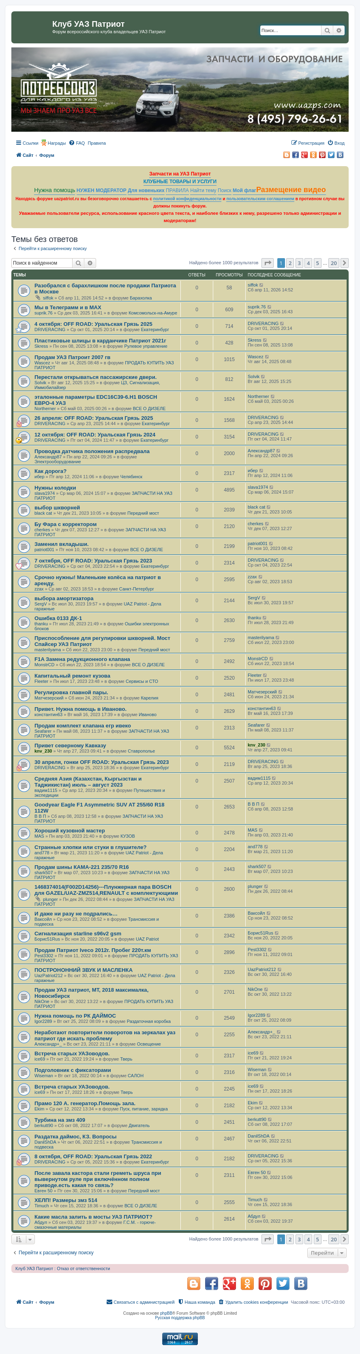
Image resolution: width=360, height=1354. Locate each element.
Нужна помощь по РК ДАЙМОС (75, 1016)
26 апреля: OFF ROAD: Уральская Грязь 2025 (93, 418)
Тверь (126, 1059)
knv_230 (43, 751)
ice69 (39, 1059)
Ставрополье (141, 751)
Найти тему (203, 190)
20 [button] (334, 263)
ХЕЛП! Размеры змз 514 (65, 1200)
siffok (48, 297)
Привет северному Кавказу (70, 745)
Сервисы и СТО (142, 681)
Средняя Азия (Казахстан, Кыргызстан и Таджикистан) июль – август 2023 (87, 782)
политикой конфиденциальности (187, 199)
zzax (39, 588)
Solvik (40, 382)
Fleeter (41, 681)
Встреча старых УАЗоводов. (72, 1053)
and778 (41, 852)
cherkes (42, 529)
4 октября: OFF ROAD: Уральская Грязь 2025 (93, 324)
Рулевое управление (145, 346)
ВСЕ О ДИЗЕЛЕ (149, 408)
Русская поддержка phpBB (180, 1317)
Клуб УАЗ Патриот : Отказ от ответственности (62, 1268)
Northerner (45, 408)
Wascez (42, 362)
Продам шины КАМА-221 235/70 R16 (81, 867)
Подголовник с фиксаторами (72, 1070)
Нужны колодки (55, 488)
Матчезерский (49, 697)
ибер (39, 476)
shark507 (43, 872)
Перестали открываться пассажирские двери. (95, 377)
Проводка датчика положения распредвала (92, 451)
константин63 (48, 714)
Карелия (149, 697)
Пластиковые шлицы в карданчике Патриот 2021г (100, 341)
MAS (39, 836)
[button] (267, 263)
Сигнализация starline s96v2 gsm (77, 933)
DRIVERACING (49, 329)
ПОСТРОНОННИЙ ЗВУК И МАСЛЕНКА (83, 970)
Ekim (39, 1108)
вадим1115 (45, 790)
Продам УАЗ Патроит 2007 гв (72, 357)
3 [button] (299, 263)
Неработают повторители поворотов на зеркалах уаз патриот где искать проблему (105, 1035)
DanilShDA (45, 1142)
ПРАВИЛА (177, 190)
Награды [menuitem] (57, 143)
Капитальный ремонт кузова (72, 676)
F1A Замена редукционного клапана (82, 659)
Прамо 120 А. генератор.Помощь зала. (84, 1103)
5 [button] (317, 263)
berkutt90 (43, 1125)
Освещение (149, 1044)
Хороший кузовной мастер (69, 831)
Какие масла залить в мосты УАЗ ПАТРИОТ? (93, 1217)
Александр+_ (48, 1044)
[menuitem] (77, 143)
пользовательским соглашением (260, 199)
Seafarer (42, 731)
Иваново (147, 714)
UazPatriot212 (48, 975)
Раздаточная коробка (149, 1021)
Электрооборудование (57, 461)
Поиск (224, 190)
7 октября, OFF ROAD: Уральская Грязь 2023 (93, 561)
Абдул (40, 1222)
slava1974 (44, 493)
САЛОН (136, 1075)
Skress (41, 346)
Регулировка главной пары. (71, 692)
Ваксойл (43, 919)
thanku (41, 623)
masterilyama (47, 649)
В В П (40, 816)
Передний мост (143, 513)
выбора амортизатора (64, 598)
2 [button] (290, 263)
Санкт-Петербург (136, 588)
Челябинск (131, 476)
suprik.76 (43, 312)
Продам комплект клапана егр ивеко (82, 726)
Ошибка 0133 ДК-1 (58, 618)
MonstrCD (44, 664)
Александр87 (48, 456)
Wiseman (43, 1075)
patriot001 (44, 549)
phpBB (166, 1313)
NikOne (41, 1001)
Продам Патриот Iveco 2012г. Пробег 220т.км (92, 950)
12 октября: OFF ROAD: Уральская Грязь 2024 (94, 435)
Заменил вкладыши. (61, 544)
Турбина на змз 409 (59, 1120)
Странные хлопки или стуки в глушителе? (90, 847)
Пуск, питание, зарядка (144, 1108)
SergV (40, 603)
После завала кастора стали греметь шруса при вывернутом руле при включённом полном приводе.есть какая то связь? (97, 1179)
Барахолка (141, 297)
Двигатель (139, 1125)
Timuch (41, 1205)
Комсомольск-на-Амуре (153, 312)
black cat (43, 513)
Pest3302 (43, 955)
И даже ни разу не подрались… (76, 914)
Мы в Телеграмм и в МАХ (67, 307)
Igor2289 (43, 1021)
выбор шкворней (57, 508)
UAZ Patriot (147, 939)
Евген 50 (43, 1190)
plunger (50, 899)
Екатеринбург (155, 329)
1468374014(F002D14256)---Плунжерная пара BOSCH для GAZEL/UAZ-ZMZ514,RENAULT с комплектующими (106, 890)
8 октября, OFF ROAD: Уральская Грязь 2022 (93, 1156)
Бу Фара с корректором (65, 524)
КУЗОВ (127, 836)
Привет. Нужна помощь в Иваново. (80, 709)
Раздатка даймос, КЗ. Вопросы (75, 1137)
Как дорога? (50, 471)
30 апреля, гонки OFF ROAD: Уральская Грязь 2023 (101, 762)
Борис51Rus (47, 939)
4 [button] (308, 263)
